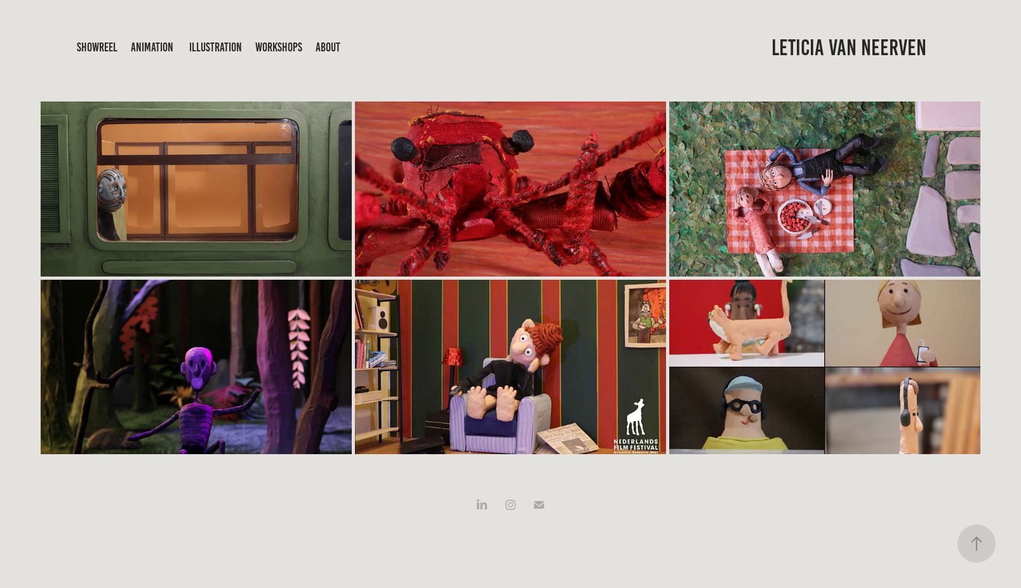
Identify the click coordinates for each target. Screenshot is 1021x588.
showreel (97, 47)
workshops (278, 47)
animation (152, 47)
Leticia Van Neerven (848, 48)
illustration (215, 47)
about (328, 47)
